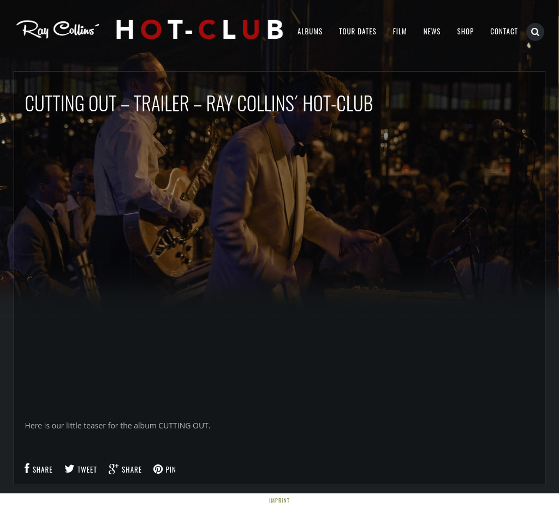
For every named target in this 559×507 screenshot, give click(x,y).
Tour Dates (358, 31)
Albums (310, 31)
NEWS (432, 31)
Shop (465, 31)
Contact (504, 31)
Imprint (279, 500)
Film (400, 31)
